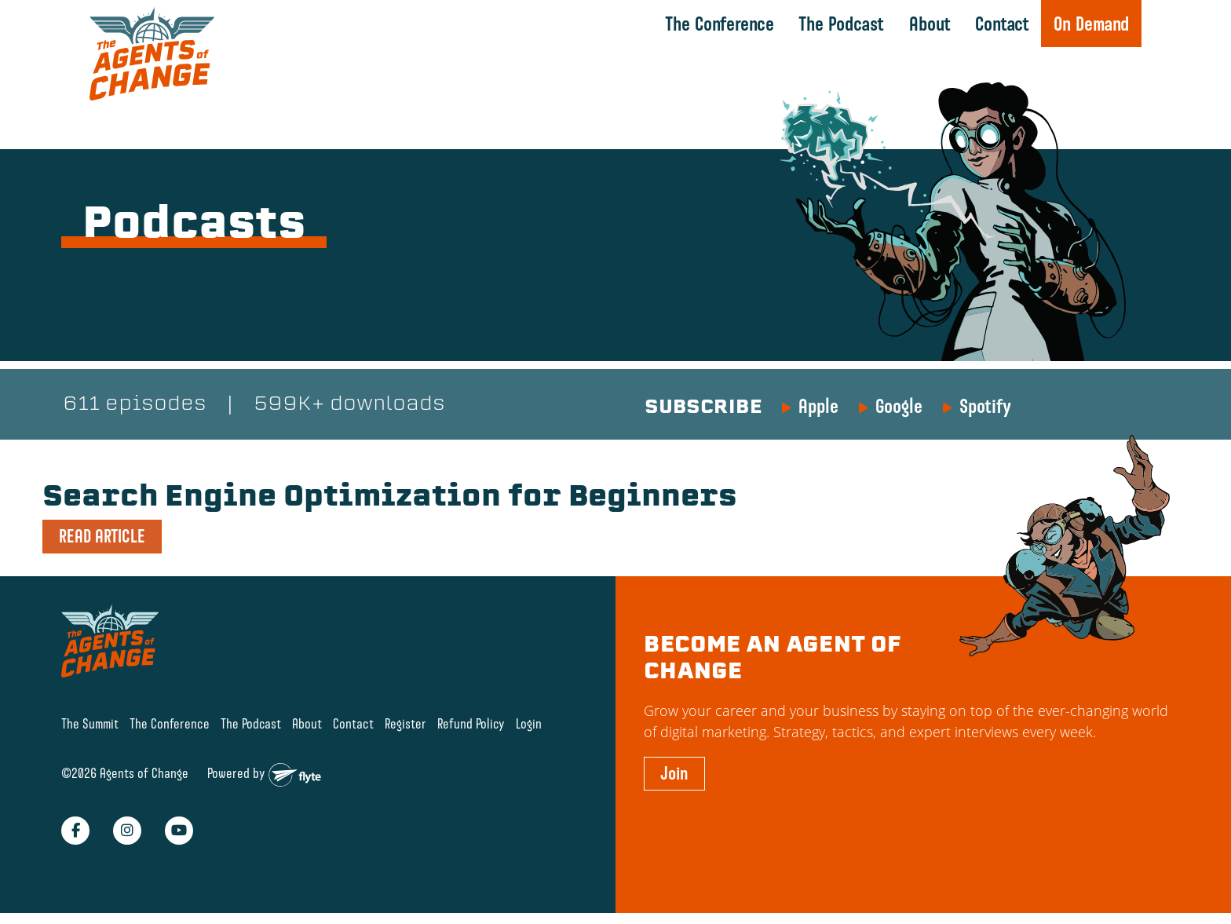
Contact (1002, 23)
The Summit (90, 723)
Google (898, 406)
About (930, 23)
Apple (818, 406)
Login (529, 723)
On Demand (1091, 23)
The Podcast (841, 23)
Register (405, 723)
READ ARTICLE (102, 536)
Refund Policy (471, 723)
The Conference (719, 23)
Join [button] (674, 773)
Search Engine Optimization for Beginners (389, 498)
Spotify (985, 406)
